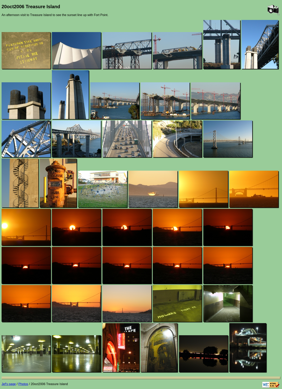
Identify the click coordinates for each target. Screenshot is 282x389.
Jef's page (9, 384)
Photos (23, 384)
